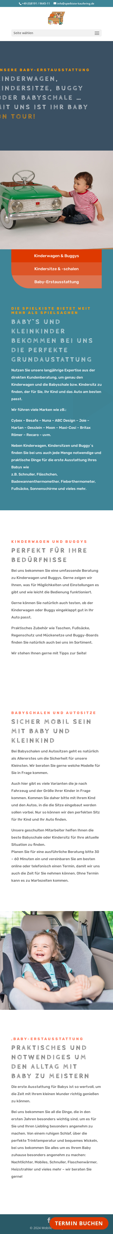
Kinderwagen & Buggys (56, 255)
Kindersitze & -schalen (56, 268)
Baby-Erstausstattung (56, 281)
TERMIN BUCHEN (79, 1223)
